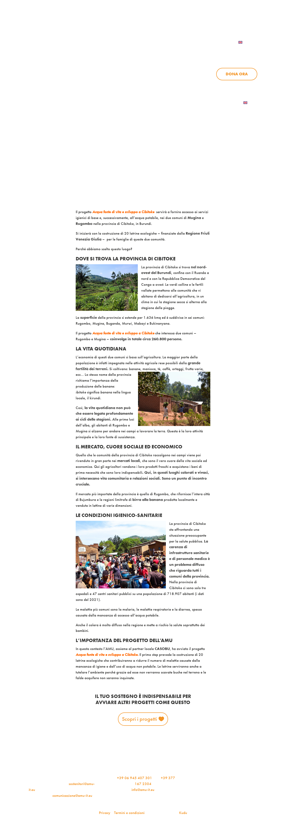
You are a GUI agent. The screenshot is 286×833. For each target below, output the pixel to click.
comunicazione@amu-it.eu (72, 795)
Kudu (183, 812)
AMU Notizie (109, 20)
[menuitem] (246, 42)
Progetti (186, 51)
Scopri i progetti (139, 718)
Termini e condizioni (129, 812)
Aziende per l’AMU (218, 85)
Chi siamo (152, 51)
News (216, 51)
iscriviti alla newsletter (157, 20)
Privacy (104, 812)
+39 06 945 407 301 (134, 777)
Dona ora (237, 74)
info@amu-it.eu (142, 789)
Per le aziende (205, 20)
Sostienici (246, 51)
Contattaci (244, 20)
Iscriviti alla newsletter (215, 102)
